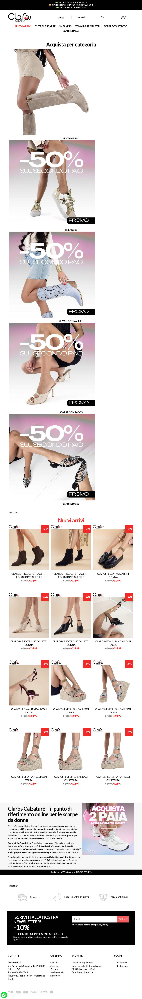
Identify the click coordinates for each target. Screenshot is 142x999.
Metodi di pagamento (82, 962)
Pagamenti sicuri (119, 896)
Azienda (54, 966)
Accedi (81, 17)
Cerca (61, 17)
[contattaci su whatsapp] (4, 994)
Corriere (34, 897)
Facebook (122, 962)
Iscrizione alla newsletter (57, 974)
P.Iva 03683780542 (18, 972)
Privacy (54, 969)
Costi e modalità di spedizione (87, 966)
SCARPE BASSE (71, 30)
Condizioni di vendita (82, 972)
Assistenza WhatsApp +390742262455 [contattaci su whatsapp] (71, 872)
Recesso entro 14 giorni (76, 896)
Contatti (54, 962)
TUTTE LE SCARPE (45, 26)
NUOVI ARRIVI (23, 26)
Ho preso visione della (91, 924)
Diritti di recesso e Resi (83, 969)
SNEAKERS (65, 26)
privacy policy (101, 924)
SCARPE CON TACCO (115, 26)
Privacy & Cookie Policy (20, 975)
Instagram (122, 966)
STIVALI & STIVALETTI (87, 26)
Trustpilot (13, 512)
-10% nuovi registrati (71, 2)
